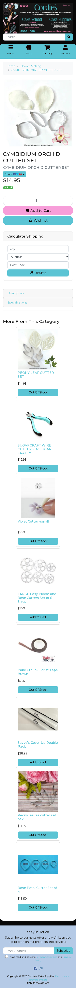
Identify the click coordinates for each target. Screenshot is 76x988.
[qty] (38, 248)
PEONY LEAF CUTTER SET (36, 375)
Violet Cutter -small (33, 521)
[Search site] (69, 37)
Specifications (17, 302)
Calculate (38, 273)
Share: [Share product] (13, 174)
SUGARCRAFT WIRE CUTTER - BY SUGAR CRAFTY (34, 449)
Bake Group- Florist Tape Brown (38, 672)
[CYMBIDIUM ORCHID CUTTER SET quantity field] (38, 200)
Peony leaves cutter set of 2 (37, 817)
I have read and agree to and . (38, 958)
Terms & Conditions (46, 957)
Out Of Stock (38, 392)
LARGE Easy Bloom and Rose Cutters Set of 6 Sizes (37, 598)
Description (15, 293)
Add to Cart (38, 210)
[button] (38, 220)
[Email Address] (28, 950)
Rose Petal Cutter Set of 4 (37, 890)
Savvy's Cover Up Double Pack (38, 744)
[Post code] (38, 264)
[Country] (38, 256)
